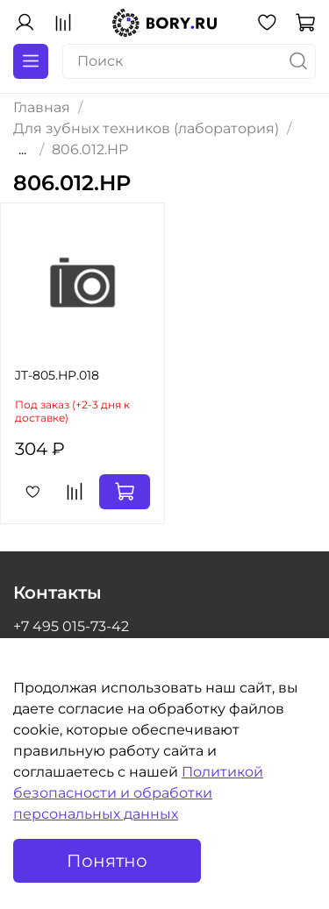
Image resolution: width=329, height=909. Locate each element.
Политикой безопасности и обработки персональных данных (138, 792)
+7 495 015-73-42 (71, 626)
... (22, 150)
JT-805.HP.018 (57, 375)
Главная (41, 107)
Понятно (107, 860)
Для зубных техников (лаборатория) (146, 128)
